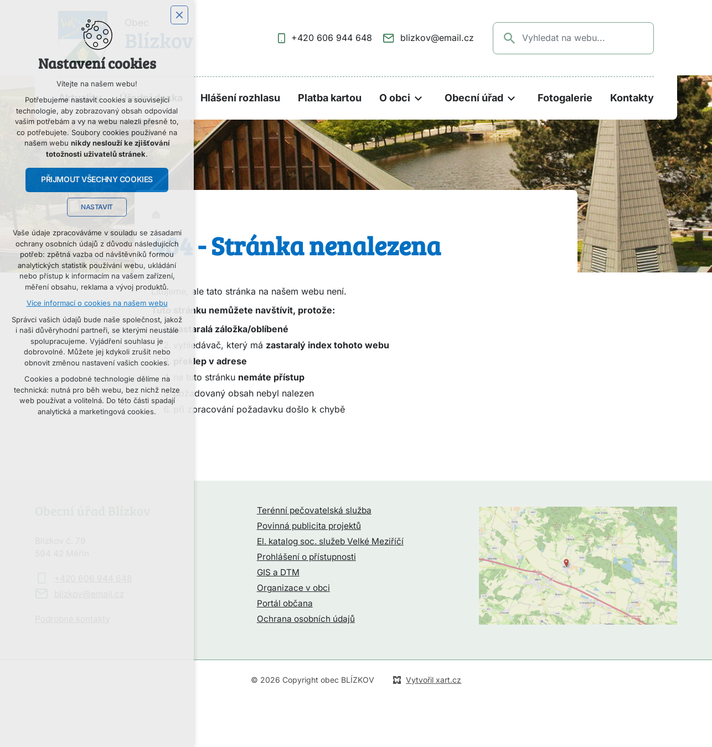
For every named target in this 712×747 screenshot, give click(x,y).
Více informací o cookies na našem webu (97, 303)
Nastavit (97, 207)
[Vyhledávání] (510, 38)
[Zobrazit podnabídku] (418, 98)
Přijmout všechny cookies (97, 179)
